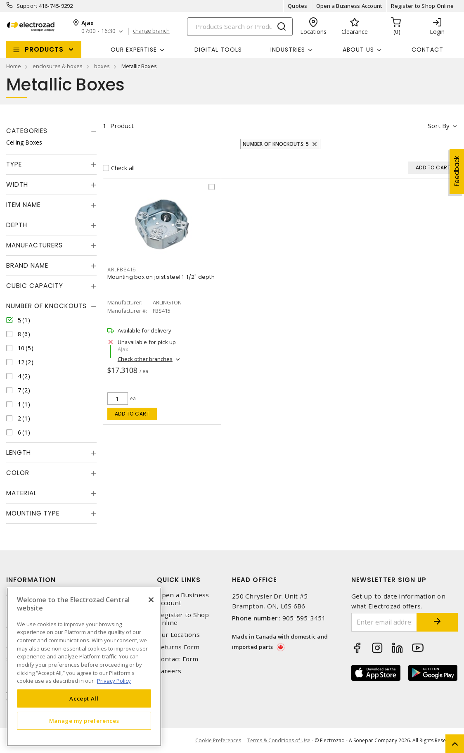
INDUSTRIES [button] (287, 49)
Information (31, 579)
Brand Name (27, 265)
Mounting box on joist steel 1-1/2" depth (161, 276)
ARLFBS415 (121, 269)
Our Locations (178, 635)
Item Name (23, 204)
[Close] (151, 600)
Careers (169, 671)
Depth (16, 225)
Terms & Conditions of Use (278, 740)
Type (14, 164)
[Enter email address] (384, 622)
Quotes (298, 6)
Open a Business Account (349, 6)
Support (27, 6)
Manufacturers (34, 245)
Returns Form (178, 647)
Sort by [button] (439, 125)
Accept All (84, 698)
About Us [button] (358, 49)
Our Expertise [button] (134, 49)
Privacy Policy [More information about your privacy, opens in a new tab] (114, 680)
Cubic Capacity (34, 285)
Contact (427, 49)
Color (17, 472)
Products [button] (44, 49)
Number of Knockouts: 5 (276, 143)
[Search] (240, 26)
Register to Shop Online (422, 6)
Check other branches (145, 359)
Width (17, 184)
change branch (151, 31)
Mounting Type (32, 513)
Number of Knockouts (46, 306)
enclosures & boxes (58, 66)
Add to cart (132, 413)
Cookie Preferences (218, 740)
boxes (102, 66)
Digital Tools (218, 49)
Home (13, 66)
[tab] (51, 131)
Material (21, 493)
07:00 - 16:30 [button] (98, 31)
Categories (26, 130)
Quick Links (179, 579)
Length (18, 452)
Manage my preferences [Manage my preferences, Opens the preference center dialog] (84, 720)
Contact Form (178, 659)
